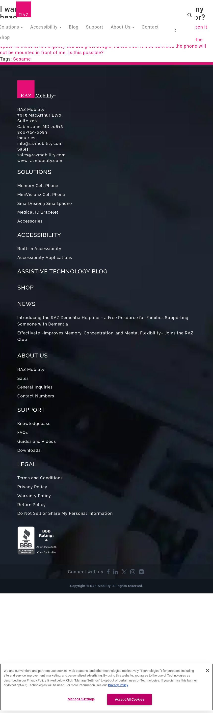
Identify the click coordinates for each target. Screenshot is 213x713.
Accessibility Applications (44, 257)
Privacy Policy (32, 487)
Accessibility (51, 28)
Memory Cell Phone (37, 185)
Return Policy (31, 504)
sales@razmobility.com (41, 155)
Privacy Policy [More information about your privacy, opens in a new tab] (118, 685)
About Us (122, 28)
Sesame (22, 59)
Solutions (18, 28)
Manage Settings (81, 699)
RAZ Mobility (31, 369)
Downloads (29, 450)
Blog (76, 28)
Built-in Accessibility (39, 248)
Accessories (30, 221)
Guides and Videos (36, 441)
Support (96, 28)
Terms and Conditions (40, 478)
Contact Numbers (35, 396)
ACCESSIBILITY (39, 234)
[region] (106, 687)
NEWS (26, 303)
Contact (148, 28)
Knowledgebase (34, 423)
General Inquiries (35, 387)
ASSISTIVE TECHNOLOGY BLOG (62, 271)
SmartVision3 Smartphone (44, 203)
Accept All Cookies (129, 699)
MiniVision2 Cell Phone (41, 194)
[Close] (207, 670)
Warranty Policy (34, 495)
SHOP (25, 287)
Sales (23, 378)
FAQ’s (22, 432)
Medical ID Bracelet (37, 212)
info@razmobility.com (40, 143)
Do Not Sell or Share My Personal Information (65, 513)
